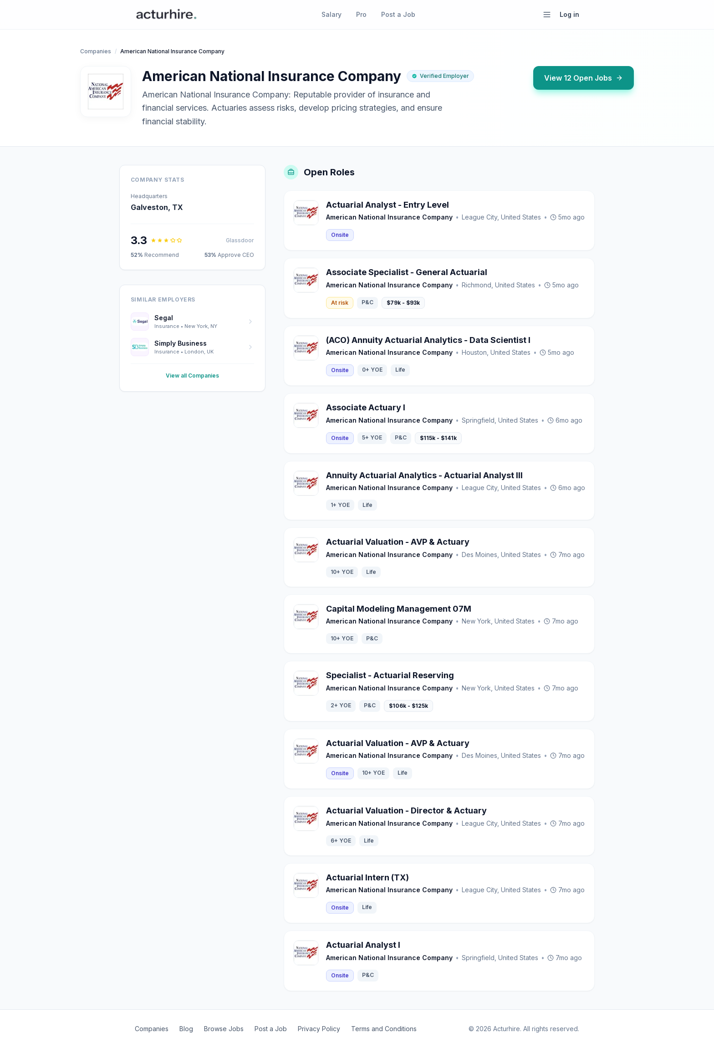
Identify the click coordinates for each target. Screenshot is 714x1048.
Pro (361, 14)
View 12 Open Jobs (583, 77)
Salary (331, 14)
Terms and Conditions (384, 1029)
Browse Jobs (224, 1029)
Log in (569, 14)
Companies (95, 51)
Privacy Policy (319, 1029)
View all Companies (192, 375)
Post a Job (398, 14)
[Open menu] (547, 14)
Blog (186, 1029)
